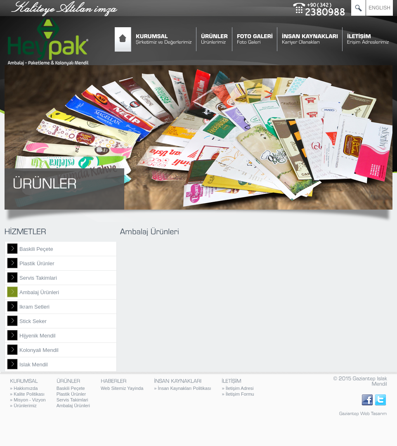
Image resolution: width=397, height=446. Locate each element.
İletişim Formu (238, 394)
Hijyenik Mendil (37, 336)
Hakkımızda (24, 388)
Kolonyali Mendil (39, 350)
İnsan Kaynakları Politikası (182, 388)
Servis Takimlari (38, 278)
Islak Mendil (33, 364)
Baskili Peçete (36, 249)
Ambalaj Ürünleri (39, 292)
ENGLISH (379, 8)
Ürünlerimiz (23, 405)
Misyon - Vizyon (28, 399)
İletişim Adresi (237, 388)
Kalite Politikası (27, 394)
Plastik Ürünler (36, 263)
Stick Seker (33, 321)
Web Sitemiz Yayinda (122, 388)
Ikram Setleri (34, 307)
